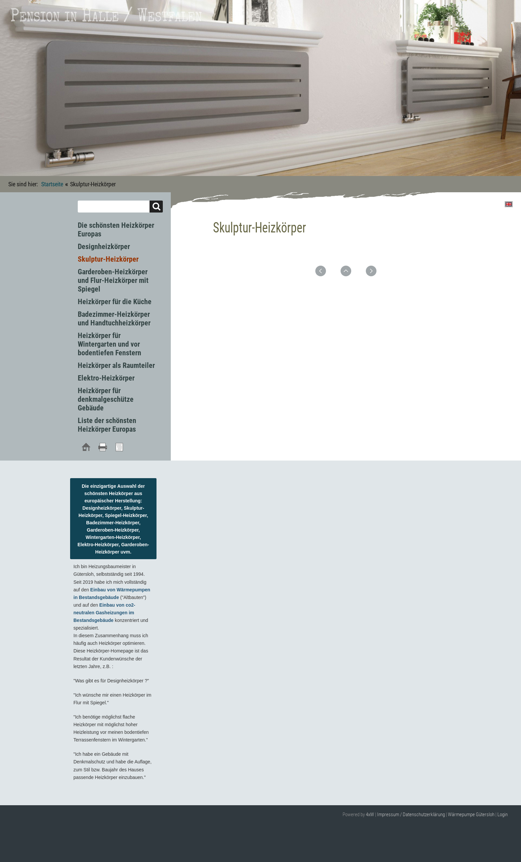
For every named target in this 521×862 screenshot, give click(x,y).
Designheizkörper (104, 246)
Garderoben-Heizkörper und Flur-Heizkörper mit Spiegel (113, 280)
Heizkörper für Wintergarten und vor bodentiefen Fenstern (109, 344)
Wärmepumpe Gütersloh (471, 815)
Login (502, 815)
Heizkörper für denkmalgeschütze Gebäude (106, 399)
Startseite (52, 184)
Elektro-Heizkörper (106, 378)
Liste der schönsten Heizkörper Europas (107, 424)
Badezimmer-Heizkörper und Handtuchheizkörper (114, 318)
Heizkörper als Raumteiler (116, 365)
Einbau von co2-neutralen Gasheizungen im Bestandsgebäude (104, 612)
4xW (370, 815)
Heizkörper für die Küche (115, 302)
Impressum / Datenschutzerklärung (411, 815)
